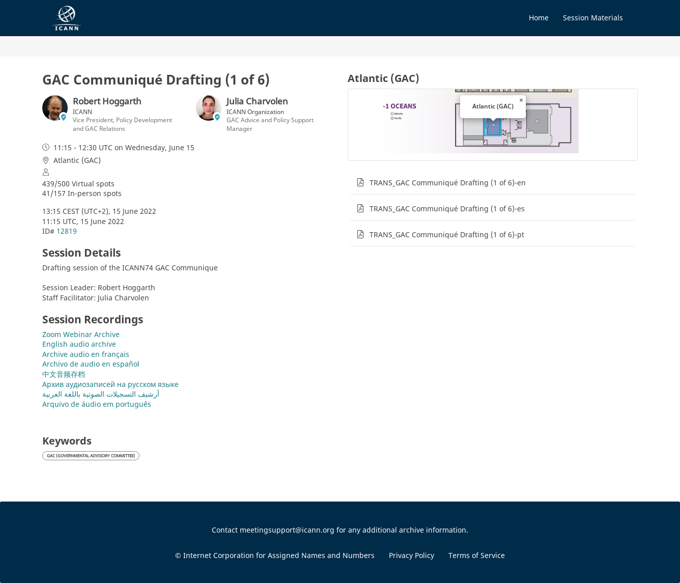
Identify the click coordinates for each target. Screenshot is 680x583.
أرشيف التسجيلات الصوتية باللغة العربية (100, 394)
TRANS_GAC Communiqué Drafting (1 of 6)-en (448, 182)
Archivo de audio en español (90, 364)
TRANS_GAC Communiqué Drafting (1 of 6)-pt (447, 234)
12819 (66, 231)
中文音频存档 (63, 374)
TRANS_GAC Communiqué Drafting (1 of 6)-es (447, 208)
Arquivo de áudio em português (96, 404)
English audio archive (79, 344)
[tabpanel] (493, 276)
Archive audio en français (85, 354)
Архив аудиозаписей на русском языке (110, 384)
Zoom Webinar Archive (81, 334)
